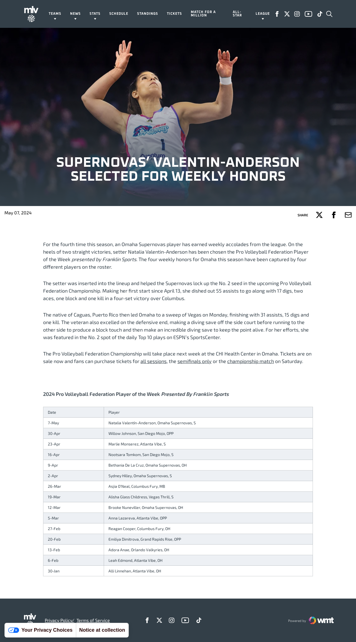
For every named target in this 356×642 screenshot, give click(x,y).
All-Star (237, 14)
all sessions (153, 361)
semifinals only (194, 361)
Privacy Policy (58, 620)
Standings (147, 14)
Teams (55, 14)
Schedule (118, 14)
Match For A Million (203, 14)
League (263, 14)
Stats (95, 14)
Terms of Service (93, 620)
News (75, 14)
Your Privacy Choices (40, 630)
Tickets (174, 14)
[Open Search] (329, 13)
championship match (250, 361)
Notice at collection (102, 630)
